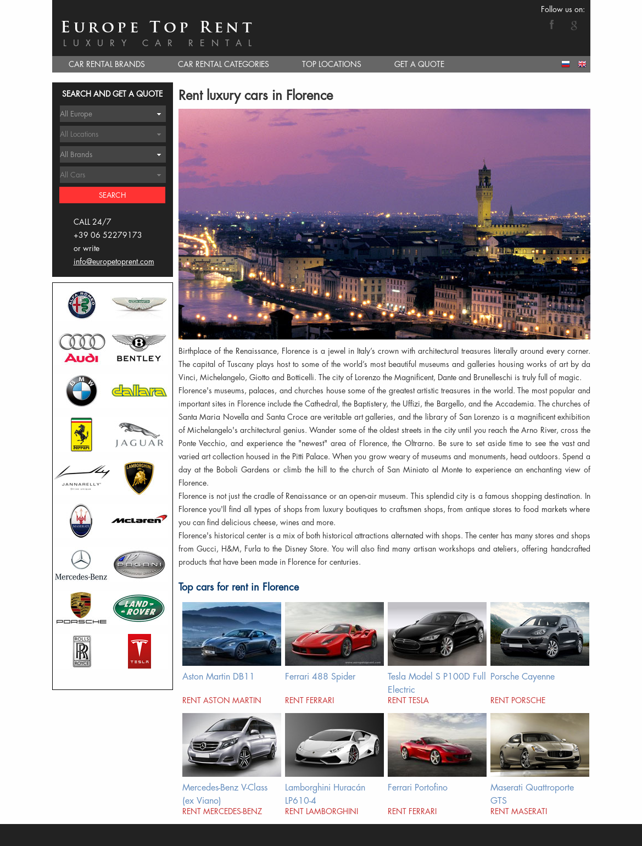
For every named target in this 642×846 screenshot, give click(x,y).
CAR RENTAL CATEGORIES (223, 64)
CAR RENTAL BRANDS (107, 64)
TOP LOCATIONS (331, 64)
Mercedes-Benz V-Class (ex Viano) (224, 794)
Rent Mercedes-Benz (222, 811)
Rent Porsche (517, 700)
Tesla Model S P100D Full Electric (437, 683)
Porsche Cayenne (522, 676)
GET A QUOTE (419, 64)
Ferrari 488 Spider (320, 676)
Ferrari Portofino (418, 787)
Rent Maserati (518, 811)
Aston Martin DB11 (218, 676)
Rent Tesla (408, 700)
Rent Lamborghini (321, 811)
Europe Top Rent (157, 28)
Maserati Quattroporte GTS (532, 794)
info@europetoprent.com (114, 261)
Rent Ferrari (309, 700)
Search (112, 195)
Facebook (552, 24)
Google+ (574, 24)
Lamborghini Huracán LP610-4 (325, 794)
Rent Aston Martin (221, 700)
